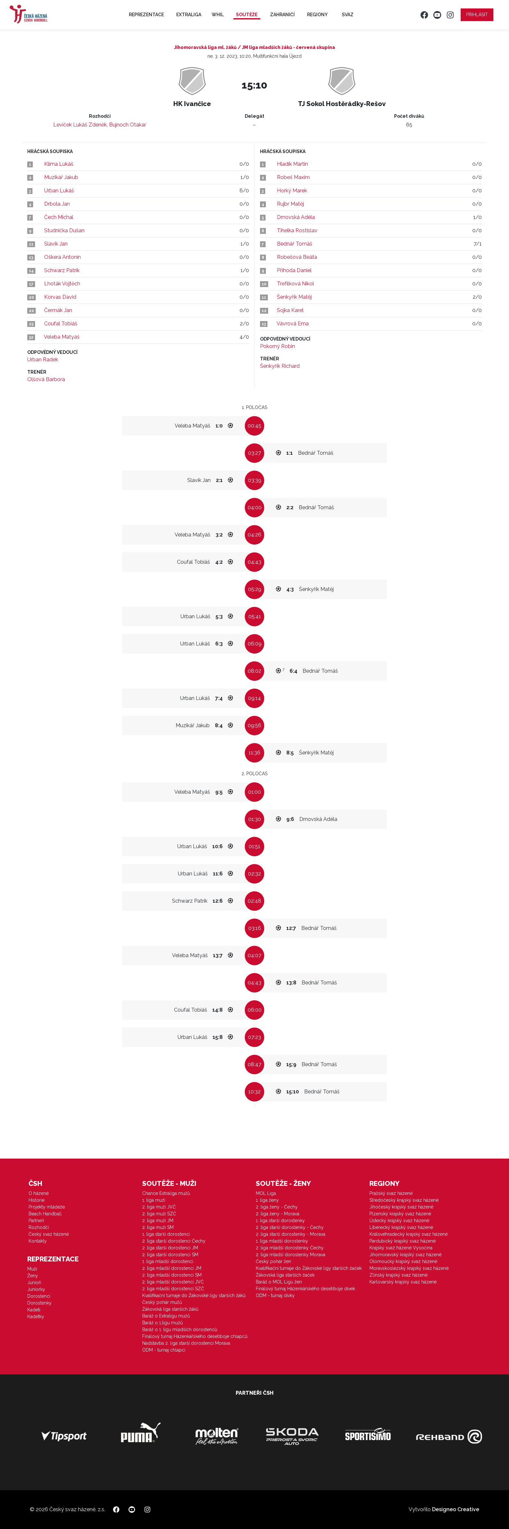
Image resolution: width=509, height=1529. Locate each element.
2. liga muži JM (157, 1220)
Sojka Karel (290, 310)
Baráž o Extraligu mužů (166, 1315)
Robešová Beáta (297, 257)
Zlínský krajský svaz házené (398, 1275)
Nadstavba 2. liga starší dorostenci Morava (186, 1343)
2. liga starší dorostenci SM (170, 1254)
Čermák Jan (58, 310)
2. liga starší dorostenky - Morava (290, 1234)
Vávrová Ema (293, 323)
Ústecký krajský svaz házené (399, 1220)
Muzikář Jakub (61, 177)
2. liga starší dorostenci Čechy (173, 1241)
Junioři (34, 1282)
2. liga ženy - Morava (277, 1213)
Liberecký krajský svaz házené (401, 1227)
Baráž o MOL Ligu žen (279, 1281)
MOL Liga (266, 1193)
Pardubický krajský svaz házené (402, 1241)
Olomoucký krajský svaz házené (403, 1261)
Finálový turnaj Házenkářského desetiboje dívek (305, 1288)
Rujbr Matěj (290, 204)
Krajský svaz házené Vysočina (400, 1247)
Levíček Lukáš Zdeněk (80, 125)
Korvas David (60, 297)
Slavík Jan (56, 244)
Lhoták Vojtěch (62, 284)
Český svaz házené (49, 1234)
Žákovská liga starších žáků (170, 1309)
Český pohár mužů (162, 1302)
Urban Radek (42, 359)
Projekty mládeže (47, 1207)
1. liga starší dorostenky (280, 1220)
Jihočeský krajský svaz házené (401, 1207)
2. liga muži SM (158, 1227)
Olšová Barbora (46, 379)
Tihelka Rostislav (297, 230)
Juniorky (36, 1289)
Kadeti (33, 1309)
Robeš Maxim (293, 177)
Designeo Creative (455, 1509)
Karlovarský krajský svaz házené (403, 1281)
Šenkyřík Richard (280, 366)
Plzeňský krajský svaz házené (400, 1213)
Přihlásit (477, 14)
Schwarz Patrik (62, 270)
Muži (32, 1268)
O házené (39, 1193)
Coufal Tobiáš (60, 323)
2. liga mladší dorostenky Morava (290, 1254)
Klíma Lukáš (58, 164)
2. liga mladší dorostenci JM (171, 1268)
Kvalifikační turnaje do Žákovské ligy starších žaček (309, 1268)
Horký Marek (292, 190)
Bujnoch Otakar (127, 125)
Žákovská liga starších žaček (285, 1275)
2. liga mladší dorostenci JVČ (173, 1281)
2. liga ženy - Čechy (277, 1207)
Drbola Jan (57, 204)
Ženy (32, 1275)
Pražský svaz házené (391, 1193)
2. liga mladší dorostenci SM (172, 1275)
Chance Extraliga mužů (166, 1193)
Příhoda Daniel (294, 270)
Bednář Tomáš (294, 244)
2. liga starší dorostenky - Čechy (290, 1227)
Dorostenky (39, 1303)
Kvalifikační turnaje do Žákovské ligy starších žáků (193, 1295)
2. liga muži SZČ (159, 1213)
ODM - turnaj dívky (275, 1295)
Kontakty (38, 1241)
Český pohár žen (273, 1261)
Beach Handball (45, 1213)
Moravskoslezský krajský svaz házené (409, 1268)
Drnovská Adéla (296, 217)
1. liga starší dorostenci (166, 1234)
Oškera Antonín (62, 257)
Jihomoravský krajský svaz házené (405, 1254)
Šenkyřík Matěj (294, 297)
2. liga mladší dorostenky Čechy (290, 1247)
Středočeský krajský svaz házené (404, 1200)
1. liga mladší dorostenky (282, 1241)
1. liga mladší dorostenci (167, 1261)
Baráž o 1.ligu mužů (162, 1322)
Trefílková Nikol (295, 284)
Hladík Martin (292, 164)
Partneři (36, 1220)
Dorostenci (38, 1296)
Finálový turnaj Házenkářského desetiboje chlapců (194, 1336)
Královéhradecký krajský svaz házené (408, 1234)
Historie (36, 1200)
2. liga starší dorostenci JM (170, 1247)
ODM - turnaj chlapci (163, 1350)
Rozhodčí (39, 1227)
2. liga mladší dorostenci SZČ (173, 1288)
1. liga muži (153, 1200)
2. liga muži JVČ (159, 1207)
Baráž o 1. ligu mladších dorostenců (179, 1329)
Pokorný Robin (277, 346)
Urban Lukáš (59, 190)
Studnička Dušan (64, 230)
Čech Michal (58, 217)
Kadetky (35, 1316)
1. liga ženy (267, 1200)
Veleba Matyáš (62, 337)
